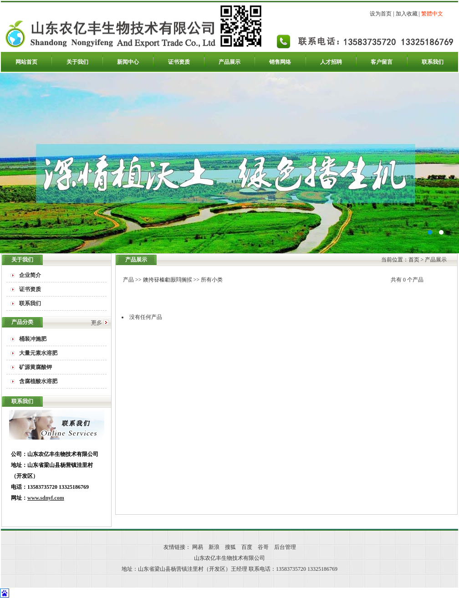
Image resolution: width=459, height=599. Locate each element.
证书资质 (179, 62)
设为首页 (381, 13)
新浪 (214, 547)
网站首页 (26, 62)
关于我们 (77, 62)
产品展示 (229, 62)
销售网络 (280, 62)
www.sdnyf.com (45, 498)
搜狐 (230, 547)
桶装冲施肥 (32, 339)
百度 (246, 547)
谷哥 (263, 547)
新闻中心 (128, 62)
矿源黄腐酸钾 (35, 367)
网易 (197, 547)
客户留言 (382, 62)
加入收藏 (407, 13)
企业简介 (30, 275)
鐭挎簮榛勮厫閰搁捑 (167, 279)
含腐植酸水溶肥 (38, 381)
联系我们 (433, 62)
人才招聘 (331, 62)
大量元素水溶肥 (38, 353)
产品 (128, 279)
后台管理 (285, 547)
